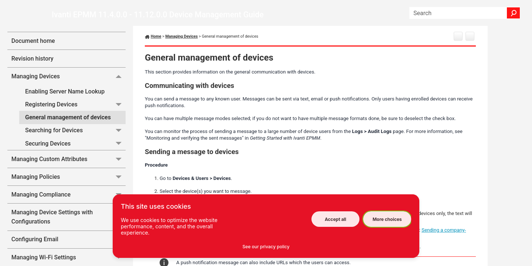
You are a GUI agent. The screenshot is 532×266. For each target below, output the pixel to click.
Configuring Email (68, 239)
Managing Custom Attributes (68, 159)
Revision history (32, 58)
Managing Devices (68, 76)
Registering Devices (75, 104)
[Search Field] (464, 13)
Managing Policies (68, 176)
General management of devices (68, 117)
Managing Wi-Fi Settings (68, 257)
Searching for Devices (75, 130)
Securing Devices (75, 143)
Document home (33, 40)
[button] (513, 13)
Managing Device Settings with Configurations (68, 217)
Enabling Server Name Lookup (65, 91)
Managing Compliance (68, 194)
